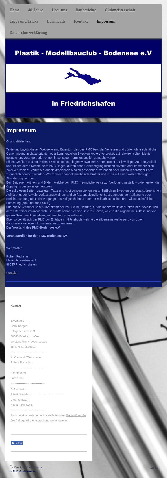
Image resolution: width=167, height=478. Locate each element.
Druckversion (21, 467)
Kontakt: (11, 272)
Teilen (17, 443)
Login (153, 467)
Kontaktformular (76, 415)
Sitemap (38, 467)
